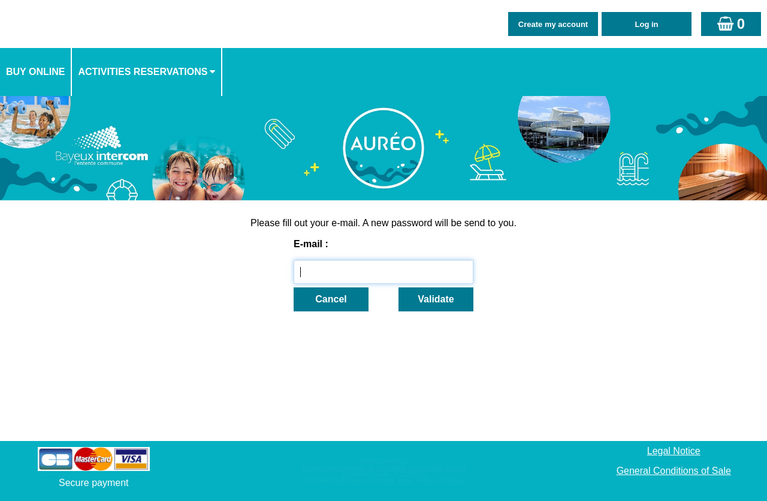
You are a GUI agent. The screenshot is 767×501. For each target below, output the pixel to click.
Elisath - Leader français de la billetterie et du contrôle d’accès (383, 467)
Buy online (35, 72)
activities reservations (142, 72)
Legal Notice (673, 451)
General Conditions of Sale (674, 471)
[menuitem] (36, 72)
